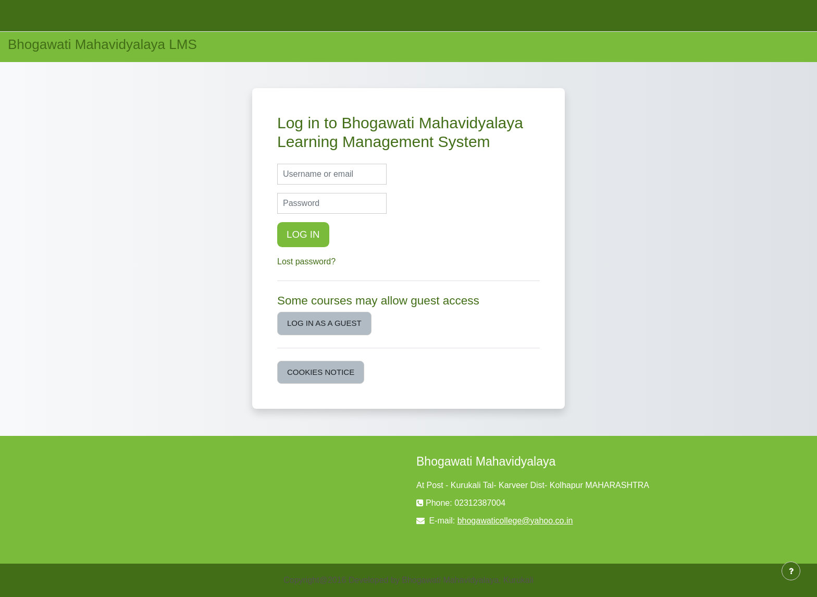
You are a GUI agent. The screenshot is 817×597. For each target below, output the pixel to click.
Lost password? (306, 261)
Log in (303, 234)
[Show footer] (791, 571)
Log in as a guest (324, 323)
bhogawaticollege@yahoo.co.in (515, 520)
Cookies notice (320, 372)
